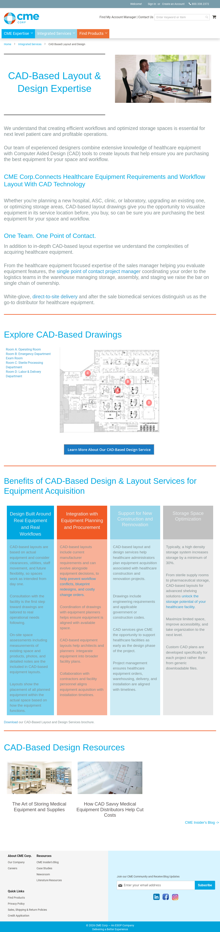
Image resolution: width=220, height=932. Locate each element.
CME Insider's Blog (48, 862)
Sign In (152, 3)
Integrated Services (29, 44)
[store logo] (21, 18)
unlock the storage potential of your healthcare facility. (186, 601)
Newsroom (43, 874)
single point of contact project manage (98, 271)
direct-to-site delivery (55, 296)
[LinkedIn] (156, 898)
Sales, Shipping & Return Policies (27, 909)
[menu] (110, 33)
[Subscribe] (205, 885)
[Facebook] (166, 898)
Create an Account (173, 3)
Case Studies (44, 868)
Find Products (16, 897)
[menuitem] (17, 33)
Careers (12, 868)
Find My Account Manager (118, 17)
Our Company (16, 862)
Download (11, 722)
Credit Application (18, 915)
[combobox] (182, 17)
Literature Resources (49, 880)
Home (7, 44)
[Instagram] (175, 898)
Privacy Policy (16, 903)
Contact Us (145, 17)
